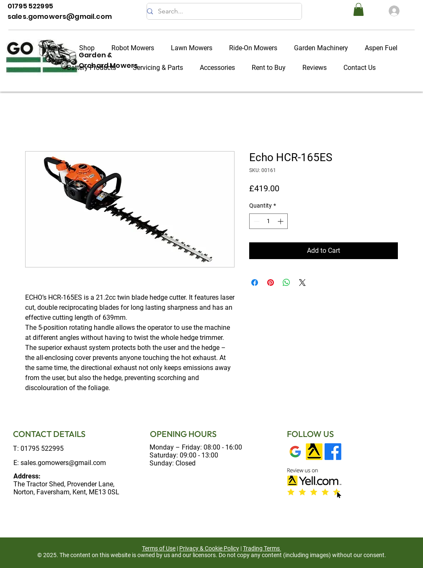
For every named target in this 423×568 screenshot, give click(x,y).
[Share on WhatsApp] (286, 283)
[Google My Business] (295, 451)
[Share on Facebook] (255, 283)
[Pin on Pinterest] (271, 283)
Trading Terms (261, 548)
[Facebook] (333, 451)
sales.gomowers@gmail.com (63, 463)
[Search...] (221, 11)
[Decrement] (255, 221)
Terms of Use (158, 548)
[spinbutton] (268, 221)
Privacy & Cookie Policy (209, 548)
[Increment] (281, 221)
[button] (358, 9)
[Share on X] (302, 283)
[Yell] (314, 451)
